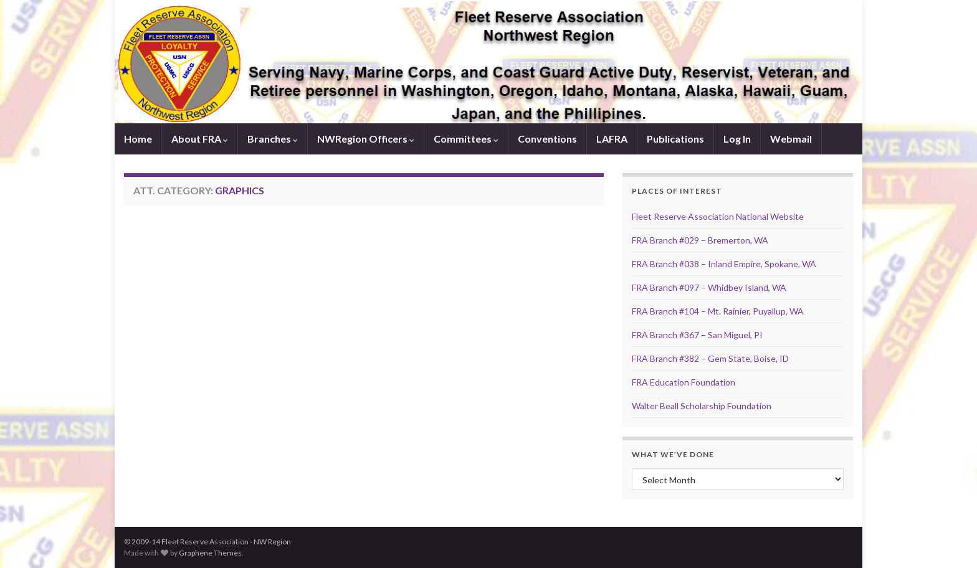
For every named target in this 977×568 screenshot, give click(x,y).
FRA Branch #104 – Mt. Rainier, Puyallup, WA (718, 311)
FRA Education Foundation (683, 382)
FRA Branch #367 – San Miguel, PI (697, 334)
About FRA (199, 138)
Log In (737, 138)
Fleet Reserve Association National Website (718, 216)
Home (138, 138)
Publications (675, 138)
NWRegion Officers (365, 138)
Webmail (791, 138)
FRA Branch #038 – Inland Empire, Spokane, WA (724, 263)
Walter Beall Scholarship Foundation (701, 405)
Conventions (547, 138)
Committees (466, 138)
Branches (272, 138)
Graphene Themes (210, 552)
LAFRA (611, 138)
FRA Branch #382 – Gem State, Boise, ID (710, 358)
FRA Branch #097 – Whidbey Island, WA (709, 287)
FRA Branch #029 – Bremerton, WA (700, 240)
